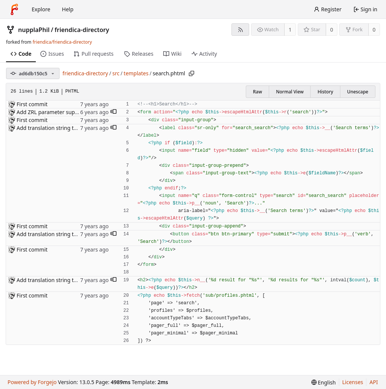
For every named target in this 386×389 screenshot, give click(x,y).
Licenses (352, 382)
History (325, 91)
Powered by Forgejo (32, 382)
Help (68, 9)
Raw (257, 91)
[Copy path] (191, 73)
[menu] (323, 382)
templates (136, 73)
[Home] (14, 9)
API (373, 382)
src (115, 73)
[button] (113, 112)
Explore (41, 9)
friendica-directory (82, 30)
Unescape (357, 91)
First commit (32, 104)
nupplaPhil (33, 30)
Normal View (289, 91)
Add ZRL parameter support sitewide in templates (78, 112)
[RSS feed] (240, 29)
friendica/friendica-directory (62, 42)
